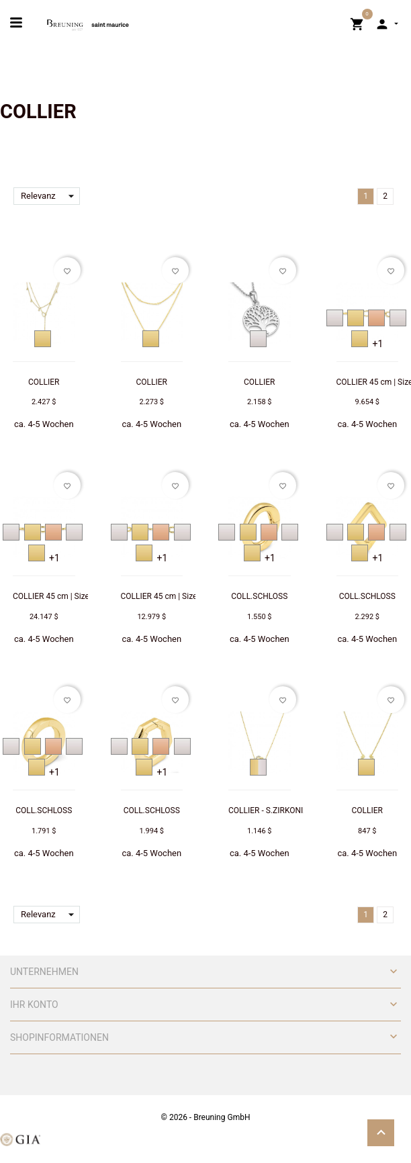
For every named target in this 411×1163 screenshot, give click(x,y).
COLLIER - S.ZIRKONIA (268, 810)
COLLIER (43, 382)
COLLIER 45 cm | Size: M (164, 596)
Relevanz (50, 196)
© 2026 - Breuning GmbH (205, 1117)
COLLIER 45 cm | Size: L (55, 596)
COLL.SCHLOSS (259, 596)
